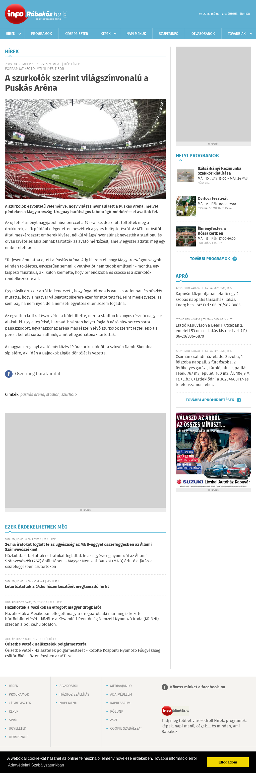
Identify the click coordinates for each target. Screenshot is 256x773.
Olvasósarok (203, 34)
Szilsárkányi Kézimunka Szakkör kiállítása (219, 171)
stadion (52, 395)
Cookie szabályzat (126, 728)
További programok (210, 258)
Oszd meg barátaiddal (37, 373)
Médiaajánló (121, 686)
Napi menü (68, 703)
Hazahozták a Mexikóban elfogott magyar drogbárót (53, 607)
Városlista (65, 14)
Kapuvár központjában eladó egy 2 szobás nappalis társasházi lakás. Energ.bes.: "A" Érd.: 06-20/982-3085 (208, 299)
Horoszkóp (18, 737)
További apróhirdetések (210, 400)
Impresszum (120, 703)
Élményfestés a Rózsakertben (212, 231)
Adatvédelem (121, 694)
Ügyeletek (17, 728)
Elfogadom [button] (228, 762)
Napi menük (136, 34)
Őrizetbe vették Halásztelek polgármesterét (45, 644)
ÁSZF (114, 720)
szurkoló (69, 395)
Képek (106, 34)
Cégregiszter (76, 34)
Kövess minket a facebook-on (197, 687)
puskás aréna (32, 395)
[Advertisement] (47, 460)
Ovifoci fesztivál (213, 199)
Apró (13, 720)
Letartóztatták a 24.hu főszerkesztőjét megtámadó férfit (57, 587)
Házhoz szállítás (74, 694)
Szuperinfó (168, 34)
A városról (69, 686)
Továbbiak (237, 34)
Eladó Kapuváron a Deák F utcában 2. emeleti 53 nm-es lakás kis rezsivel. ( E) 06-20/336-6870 (211, 331)
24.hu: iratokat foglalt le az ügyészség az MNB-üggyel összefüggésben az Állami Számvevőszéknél (78, 547)
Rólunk (116, 711)
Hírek (10, 34)
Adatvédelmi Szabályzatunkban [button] (36, 765)
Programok (41, 34)
